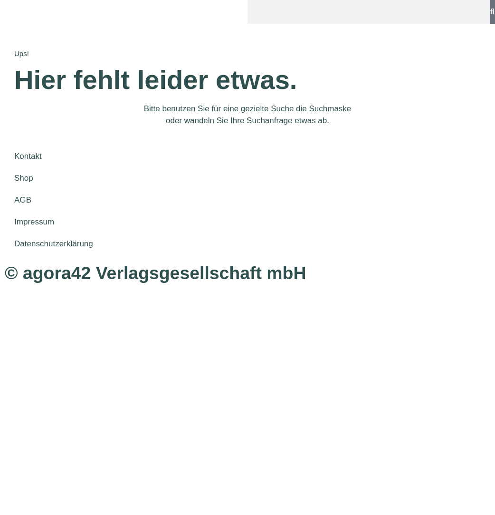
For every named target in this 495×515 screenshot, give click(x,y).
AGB (22, 199)
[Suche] (492, 12)
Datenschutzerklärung (53, 243)
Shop (23, 178)
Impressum (34, 221)
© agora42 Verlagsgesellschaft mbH (155, 273)
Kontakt (28, 156)
